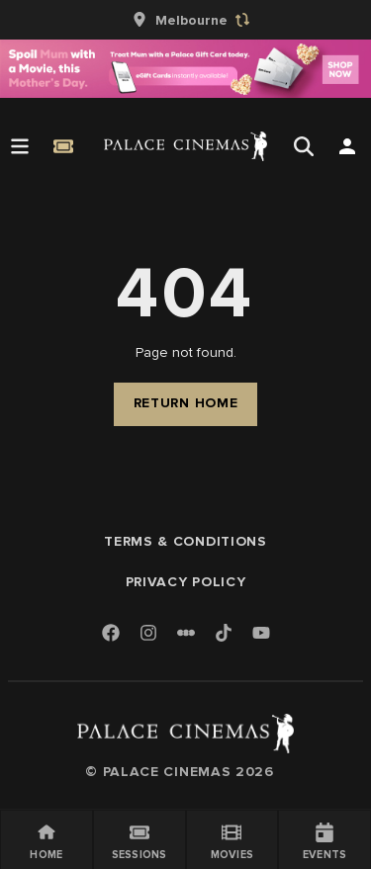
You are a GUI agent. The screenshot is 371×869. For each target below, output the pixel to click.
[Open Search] (304, 146)
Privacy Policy (186, 581)
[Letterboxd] (186, 633)
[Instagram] (148, 634)
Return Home (186, 402)
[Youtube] (261, 634)
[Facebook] (111, 634)
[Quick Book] (63, 146)
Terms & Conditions (185, 541)
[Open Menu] (20, 146)
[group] (186, 20)
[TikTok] (223, 633)
